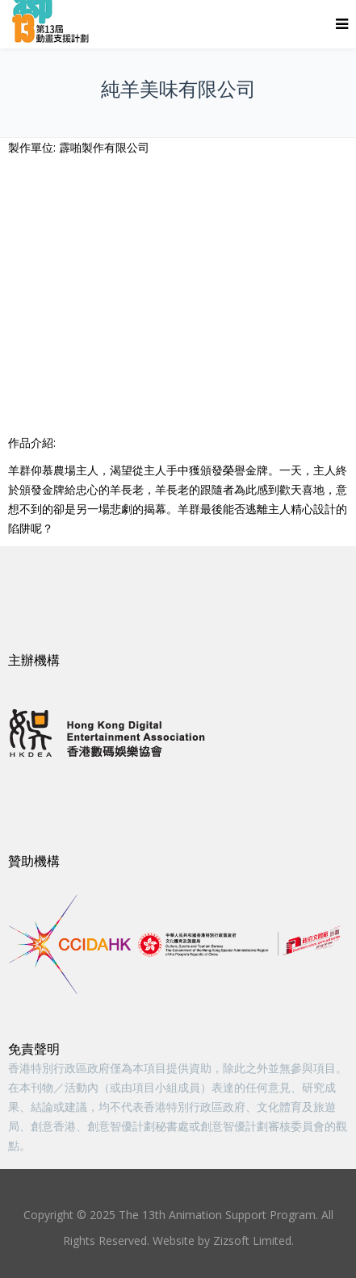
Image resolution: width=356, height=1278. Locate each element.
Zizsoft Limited (252, 1240)
